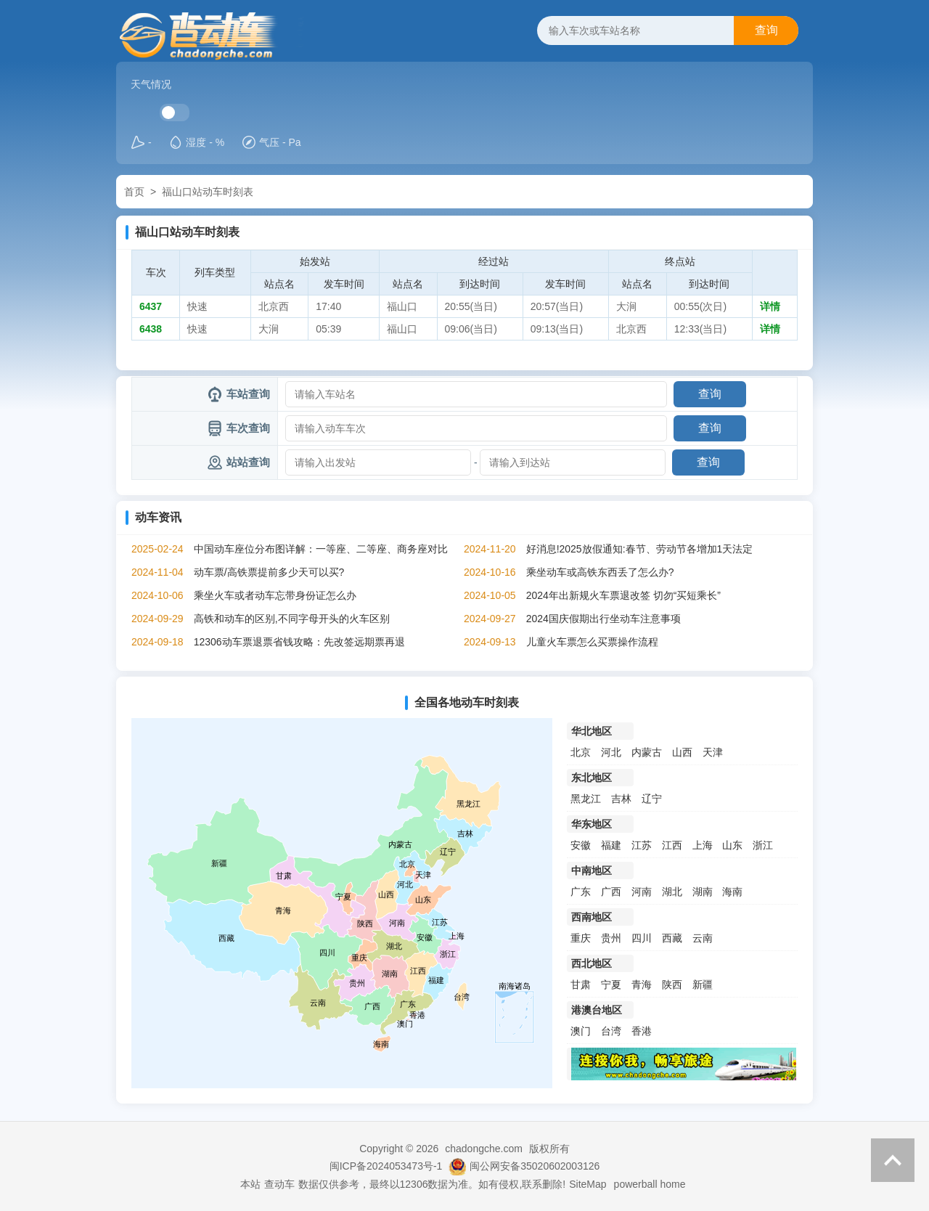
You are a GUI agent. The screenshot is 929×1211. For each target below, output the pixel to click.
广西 (611, 891)
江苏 (641, 845)
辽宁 (652, 798)
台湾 (611, 1031)
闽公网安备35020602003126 (534, 1166)
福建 (611, 845)
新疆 (702, 984)
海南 (732, 891)
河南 (641, 891)
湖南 (702, 891)
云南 (702, 938)
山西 (682, 752)
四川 (641, 938)
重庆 (580, 938)
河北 (611, 752)
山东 (732, 845)
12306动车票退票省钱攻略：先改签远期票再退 (299, 642)
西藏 (672, 938)
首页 (134, 191)
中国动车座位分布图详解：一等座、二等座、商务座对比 (321, 549)
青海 (641, 984)
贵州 (611, 938)
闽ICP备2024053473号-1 (386, 1166)
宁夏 (611, 984)
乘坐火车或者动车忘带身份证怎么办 (275, 595)
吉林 (621, 798)
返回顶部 (892, 1160)
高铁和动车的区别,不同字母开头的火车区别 (292, 618)
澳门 (580, 1031)
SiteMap (587, 1184)
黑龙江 (585, 798)
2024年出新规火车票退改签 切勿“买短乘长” (623, 595)
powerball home (650, 1184)
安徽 (580, 845)
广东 (580, 891)
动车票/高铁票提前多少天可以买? (269, 572)
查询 (766, 30)
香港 (641, 1031)
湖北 (672, 891)
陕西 (672, 984)
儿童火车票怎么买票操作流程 (592, 642)
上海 (702, 845)
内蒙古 (646, 752)
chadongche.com (484, 1148)
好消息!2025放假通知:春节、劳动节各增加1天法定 (639, 549)
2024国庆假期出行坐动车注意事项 (603, 618)
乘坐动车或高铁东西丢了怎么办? (600, 572)
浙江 (763, 845)
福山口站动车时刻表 (207, 191)
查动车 (279, 1184)
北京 (580, 752)
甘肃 (580, 984)
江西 (672, 845)
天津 (713, 752)
